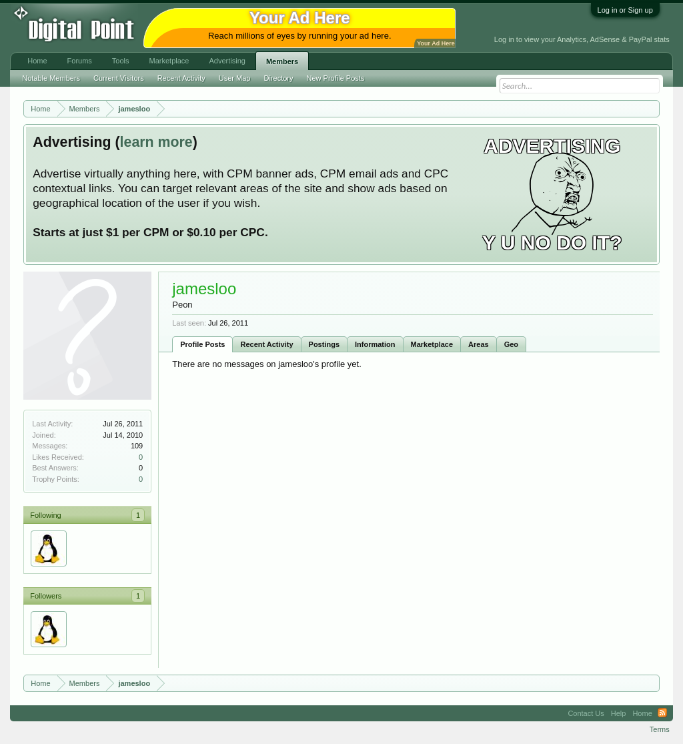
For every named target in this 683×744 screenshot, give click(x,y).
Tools (120, 61)
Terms (660, 729)
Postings (324, 344)
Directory (278, 78)
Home (37, 61)
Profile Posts (202, 344)
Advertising (227, 61)
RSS (662, 713)
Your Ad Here (435, 43)
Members (282, 61)
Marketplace (432, 344)
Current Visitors (118, 78)
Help (618, 713)
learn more (156, 142)
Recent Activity (266, 344)
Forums (79, 61)
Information (375, 344)
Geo (511, 344)
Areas (478, 344)
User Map (235, 78)
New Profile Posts (336, 78)
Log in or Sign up (625, 10)
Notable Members (51, 78)
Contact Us (586, 713)
